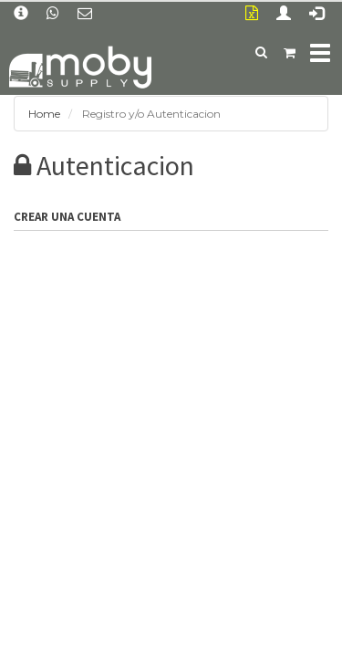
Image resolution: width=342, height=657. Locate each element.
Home (44, 113)
